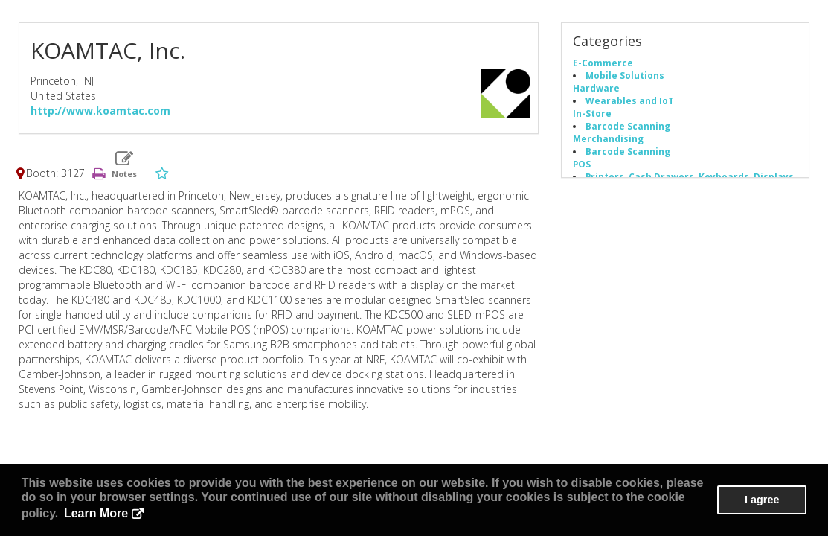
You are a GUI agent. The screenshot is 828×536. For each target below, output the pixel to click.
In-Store (592, 113)
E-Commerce (603, 62)
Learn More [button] (96, 513)
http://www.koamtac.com (100, 110)
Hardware (596, 88)
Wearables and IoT (629, 100)
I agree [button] (762, 499)
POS (582, 164)
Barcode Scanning (627, 126)
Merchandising (608, 138)
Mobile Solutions (624, 75)
